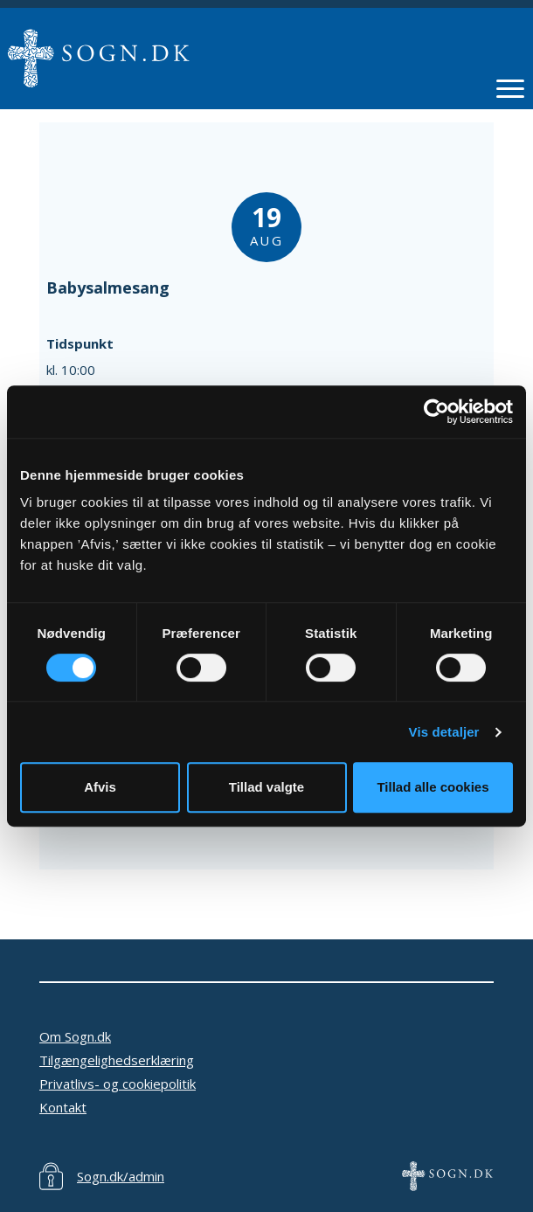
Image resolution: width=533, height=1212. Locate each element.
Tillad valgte (266, 786)
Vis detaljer (444, 731)
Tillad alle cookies (432, 786)
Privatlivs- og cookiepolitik (117, 1083)
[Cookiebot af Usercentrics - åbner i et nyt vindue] (436, 411)
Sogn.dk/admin (120, 1176)
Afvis (100, 786)
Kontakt (63, 1107)
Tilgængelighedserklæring (116, 1060)
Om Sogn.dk (75, 1036)
